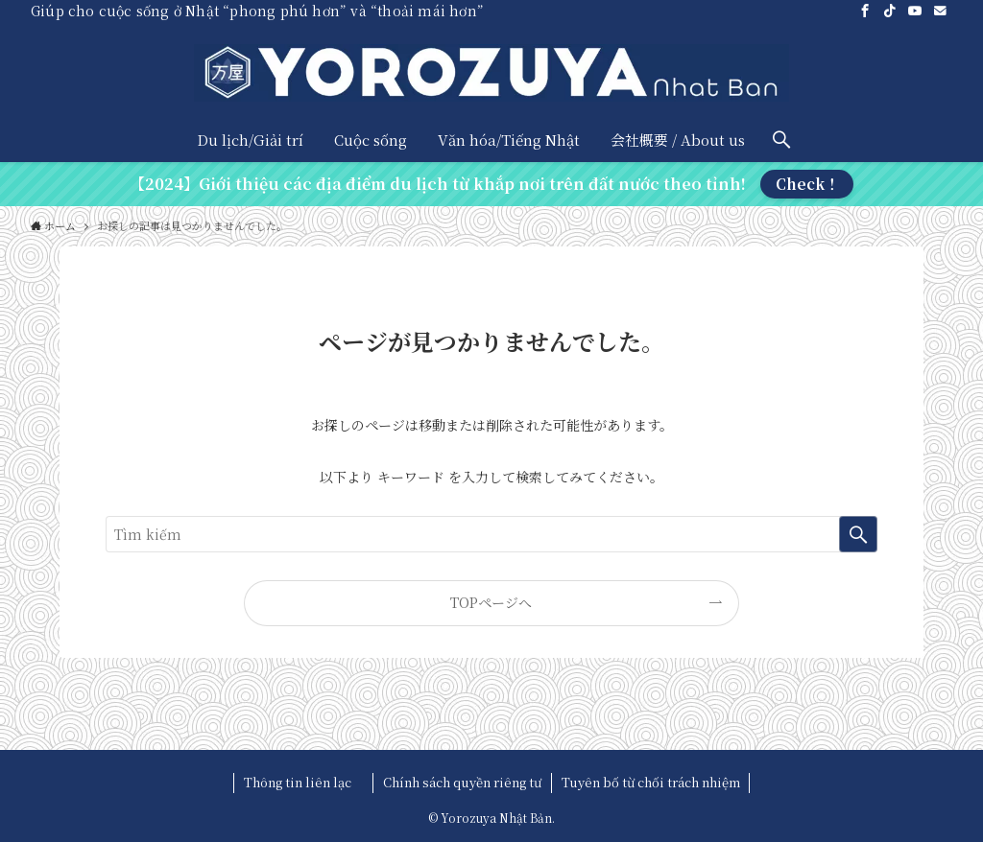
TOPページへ (491, 602)
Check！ (807, 184)
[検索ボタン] (781, 139)
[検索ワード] (491, 534)
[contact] (939, 10)
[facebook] (864, 10)
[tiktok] (889, 10)
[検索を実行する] (858, 534)
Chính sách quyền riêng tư (462, 782)
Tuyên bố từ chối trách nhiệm (651, 782)
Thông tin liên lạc (304, 782)
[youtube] (914, 10)
